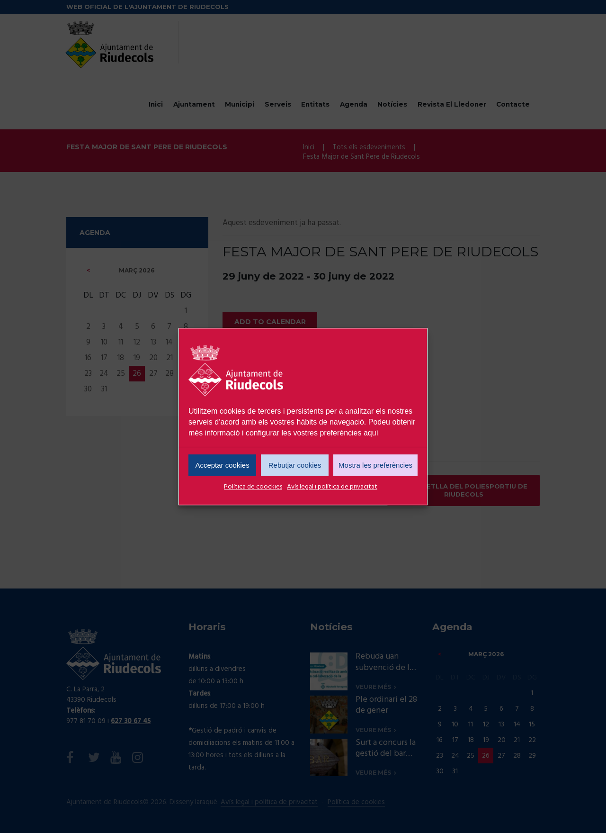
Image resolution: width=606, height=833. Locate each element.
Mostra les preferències (375, 465)
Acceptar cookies (222, 465)
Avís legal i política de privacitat (332, 486)
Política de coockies (253, 486)
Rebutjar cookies (294, 465)
